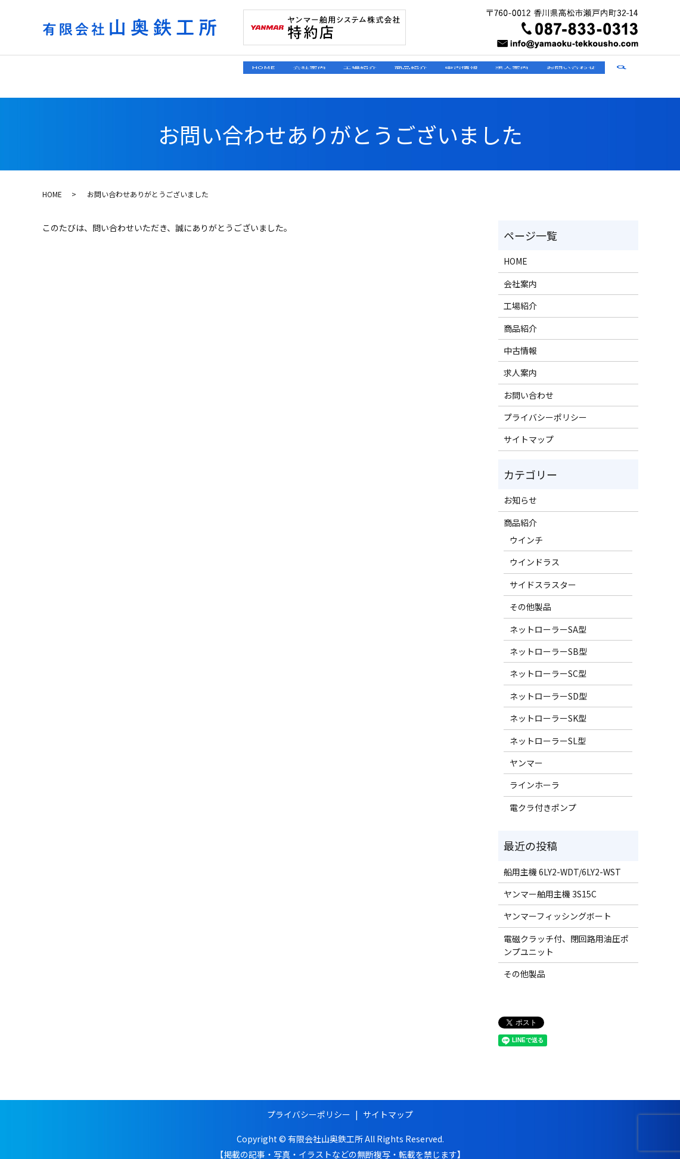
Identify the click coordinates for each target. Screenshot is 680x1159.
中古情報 (421, 70)
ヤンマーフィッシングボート (557, 905)
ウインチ (526, 529)
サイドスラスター (543, 573)
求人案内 (488, 70)
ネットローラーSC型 (548, 662)
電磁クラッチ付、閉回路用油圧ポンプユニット (566, 933)
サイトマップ (529, 428)
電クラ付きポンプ (543, 796)
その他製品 (530, 595)
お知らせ (520, 489)
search (630, 70)
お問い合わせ (563, 70)
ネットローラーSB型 (548, 640)
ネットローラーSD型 (548, 685)
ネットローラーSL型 (548, 729)
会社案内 (221, 70)
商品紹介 (354, 70)
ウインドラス (535, 551)
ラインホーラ (535, 773)
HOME (159, 70)
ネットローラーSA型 (548, 617)
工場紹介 (288, 70)
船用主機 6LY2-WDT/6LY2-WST (562, 860)
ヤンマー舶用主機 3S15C (550, 882)
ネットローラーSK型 (548, 707)
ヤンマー (526, 751)
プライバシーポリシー (545, 406)
